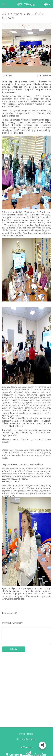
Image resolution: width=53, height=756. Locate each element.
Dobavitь (13, 649)
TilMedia (26, 4)
